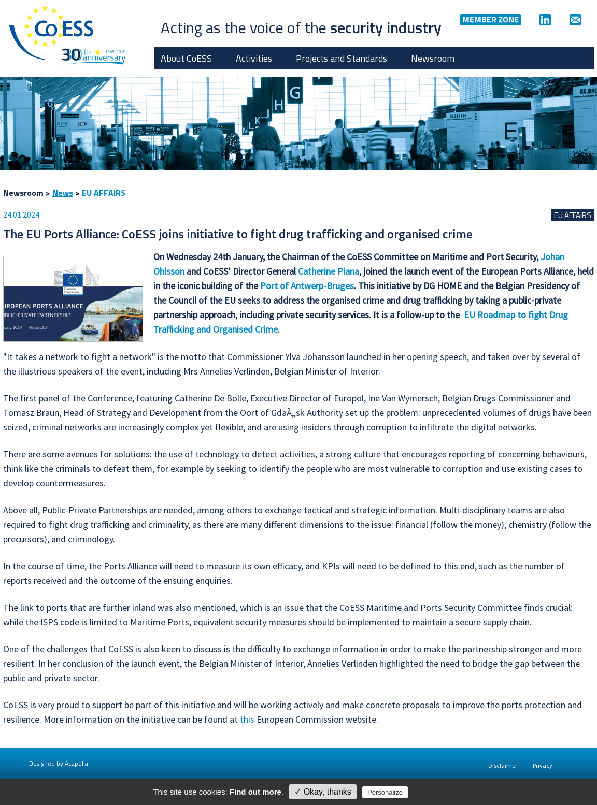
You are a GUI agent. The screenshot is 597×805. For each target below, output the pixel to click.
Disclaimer (502, 765)
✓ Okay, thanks (322, 791)
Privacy (542, 765)
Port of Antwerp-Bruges (307, 286)
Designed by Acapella (58, 763)
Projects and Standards (341, 58)
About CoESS (186, 58)
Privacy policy (432, 792)
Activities (254, 58)
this (247, 719)
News (62, 192)
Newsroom (432, 58)
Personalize (385, 792)
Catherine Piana (328, 271)
